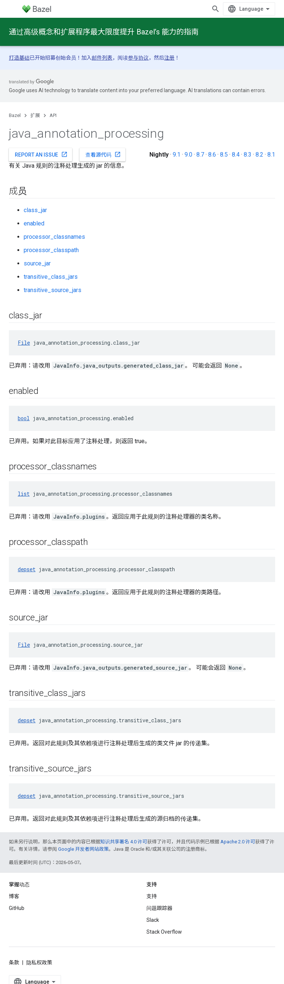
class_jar (35, 210)
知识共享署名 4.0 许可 (123, 841)
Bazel (15, 115)
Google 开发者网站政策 (83, 849)
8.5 (224, 154)
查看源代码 (103, 154)
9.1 (176, 154)
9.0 (188, 154)
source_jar (37, 263)
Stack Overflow (164, 932)
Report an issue (41, 154)
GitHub (16, 908)
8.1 (271, 154)
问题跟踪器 (159, 908)
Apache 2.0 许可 (237, 841)
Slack (152, 920)
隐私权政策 (39, 962)
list (24, 493)
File (24, 342)
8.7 (200, 154)
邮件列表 (102, 58)
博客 (14, 896)
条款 (14, 962)
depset (27, 569)
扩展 (35, 115)
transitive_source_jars (52, 290)
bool (24, 418)
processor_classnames (54, 236)
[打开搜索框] (215, 8)
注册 (169, 58)
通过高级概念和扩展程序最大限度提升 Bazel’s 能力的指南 (104, 31)
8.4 (236, 154)
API (53, 115)
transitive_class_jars (51, 276)
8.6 (212, 154)
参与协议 (138, 58)
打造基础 (19, 58)
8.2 (259, 154)
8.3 (247, 154)
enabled (34, 223)
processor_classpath (51, 250)
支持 (151, 896)
